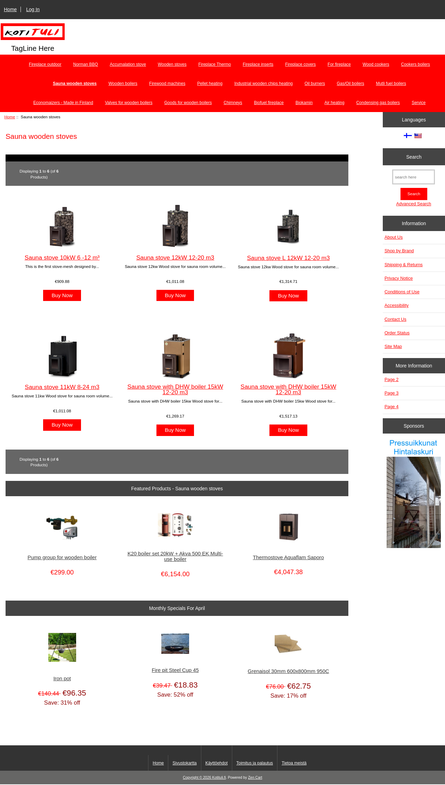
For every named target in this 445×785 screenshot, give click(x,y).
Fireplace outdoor (45, 64)
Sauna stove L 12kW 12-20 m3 (288, 257)
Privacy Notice (399, 278)
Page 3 (391, 393)
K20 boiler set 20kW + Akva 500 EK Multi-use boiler (175, 556)
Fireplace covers (300, 64)
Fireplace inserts (258, 64)
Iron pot (62, 678)
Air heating (334, 102)
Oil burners (315, 83)
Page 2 (391, 379)
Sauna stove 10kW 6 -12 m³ (62, 257)
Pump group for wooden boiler (62, 557)
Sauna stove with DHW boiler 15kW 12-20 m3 (175, 389)
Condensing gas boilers (378, 102)
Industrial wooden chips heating (263, 83)
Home (10, 9)
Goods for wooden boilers (188, 102)
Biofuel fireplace (269, 102)
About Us (394, 237)
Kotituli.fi (219, 777)
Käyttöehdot (216, 763)
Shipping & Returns (404, 264)
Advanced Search (413, 203)
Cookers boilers (415, 64)
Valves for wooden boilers (129, 102)
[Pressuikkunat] (414, 494)
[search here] (413, 176)
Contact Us (395, 319)
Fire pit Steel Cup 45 (175, 670)
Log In (33, 9)
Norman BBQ (85, 64)
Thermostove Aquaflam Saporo (288, 557)
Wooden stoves (172, 64)
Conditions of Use (402, 291)
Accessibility (396, 305)
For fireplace (339, 64)
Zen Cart (255, 777)
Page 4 (391, 406)
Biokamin (304, 102)
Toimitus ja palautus (254, 763)
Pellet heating (209, 83)
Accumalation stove (128, 64)
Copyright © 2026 (197, 777)
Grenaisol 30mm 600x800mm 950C (288, 671)
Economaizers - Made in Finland (63, 102)
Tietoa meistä (294, 763)
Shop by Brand (399, 250)
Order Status (397, 332)
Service (419, 102)
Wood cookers (376, 64)
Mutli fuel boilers (391, 83)
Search (413, 156)
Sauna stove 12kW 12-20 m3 (175, 257)
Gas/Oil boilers (350, 83)
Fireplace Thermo (214, 64)
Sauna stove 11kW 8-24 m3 (62, 386)
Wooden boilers (122, 83)
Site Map (393, 346)
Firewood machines (167, 83)
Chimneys (233, 102)
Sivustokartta (184, 763)
